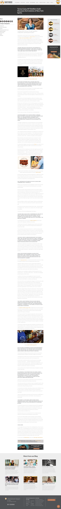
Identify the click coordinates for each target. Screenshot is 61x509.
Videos (48, 2)
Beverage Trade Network (38, 437)
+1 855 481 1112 (11, 501)
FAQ (31, 502)
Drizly (35, 144)
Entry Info (23, 2)
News (1, 28)
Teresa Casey (32, 36)
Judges (27, 2)
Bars (1, 34)
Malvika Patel (26, 437)
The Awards (17, 2)
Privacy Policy (33, 505)
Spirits (51, 2)
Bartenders (2, 31)
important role (23, 259)
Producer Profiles (21, 6)
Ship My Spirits (38, 172)
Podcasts (2, 32)
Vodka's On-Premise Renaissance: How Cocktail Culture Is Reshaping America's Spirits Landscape (11, 467)
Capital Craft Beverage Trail (25, 301)
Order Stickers (42, 2)
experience (29, 253)
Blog (37, 2)
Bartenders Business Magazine (39, 500)
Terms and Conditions (32, 504)
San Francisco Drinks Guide (39, 505)
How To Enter (28, 500)
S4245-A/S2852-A (33, 220)
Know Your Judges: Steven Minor (29, 483)
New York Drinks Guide (38, 504)
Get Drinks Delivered (38, 503)
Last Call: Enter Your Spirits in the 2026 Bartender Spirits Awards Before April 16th (12, 484)
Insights (2, 25)
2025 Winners (32, 2)
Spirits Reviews (3, 27)
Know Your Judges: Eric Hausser (47, 466)
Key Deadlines (28, 502)
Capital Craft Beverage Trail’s (24, 307)
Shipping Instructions (27, 504)
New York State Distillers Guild (25, 37)
